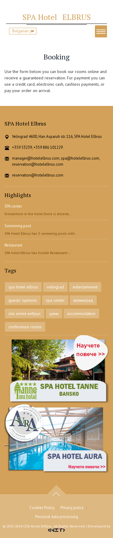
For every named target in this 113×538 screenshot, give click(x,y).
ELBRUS (56, 17)
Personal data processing (56, 517)
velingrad (55, 287)
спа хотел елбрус (24, 313)
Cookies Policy (42, 508)
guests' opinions (22, 300)
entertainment (85, 287)
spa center (55, 300)
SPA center (13, 206)
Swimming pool (18, 225)
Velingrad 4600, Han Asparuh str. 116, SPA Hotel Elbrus (57, 136)
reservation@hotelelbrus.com (37, 175)
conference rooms (25, 326)
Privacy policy (72, 508)
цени (53, 313)
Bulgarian (20, 30)
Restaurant (13, 245)
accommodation (81, 313)
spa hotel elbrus (23, 287)
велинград (83, 300)
